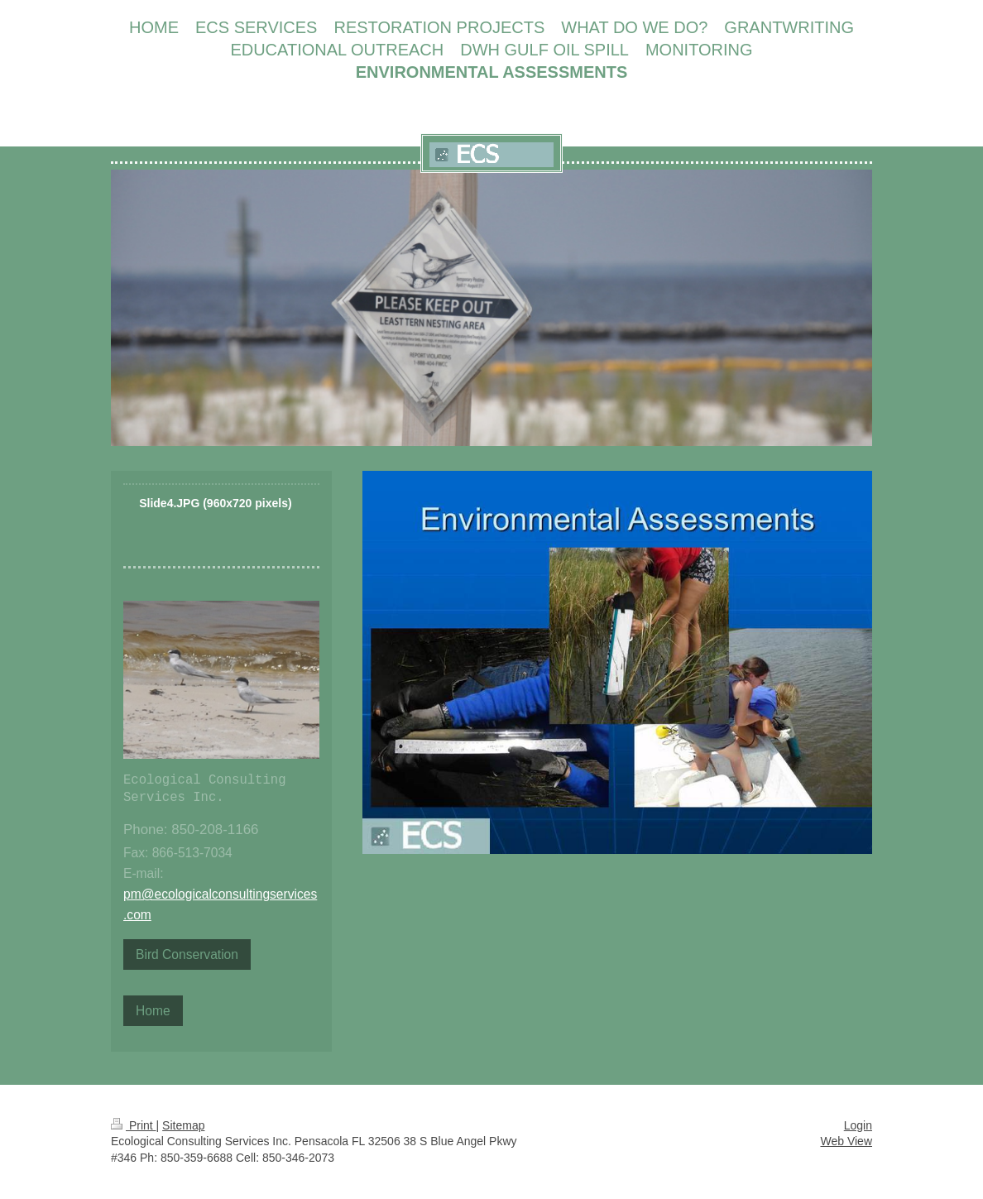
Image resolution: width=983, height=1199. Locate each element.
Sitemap (183, 1125)
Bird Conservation (187, 954)
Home (153, 1011)
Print (133, 1125)
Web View (846, 1141)
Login (858, 1125)
